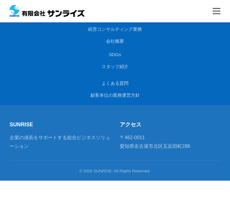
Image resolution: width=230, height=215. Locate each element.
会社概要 (115, 41)
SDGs (115, 54)
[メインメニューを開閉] (216, 11)
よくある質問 (115, 83)
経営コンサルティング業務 (115, 29)
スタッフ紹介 (115, 66)
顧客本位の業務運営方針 (115, 95)
